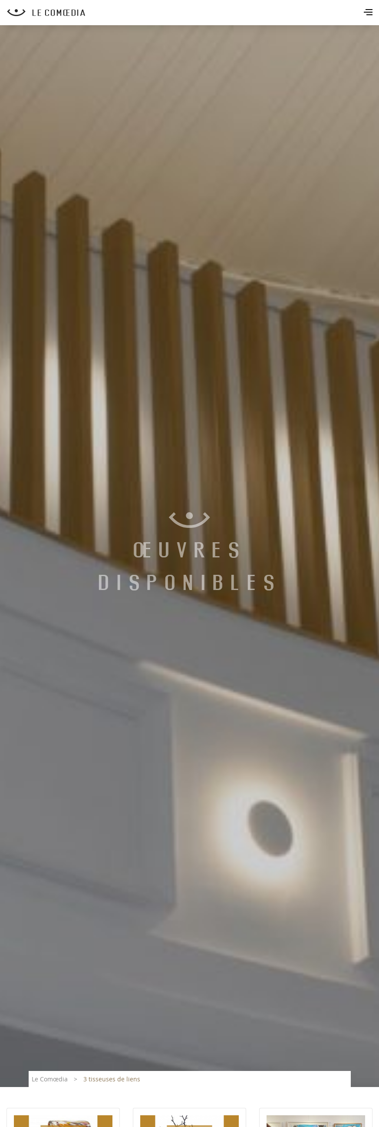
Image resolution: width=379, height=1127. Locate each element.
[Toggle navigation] (369, 13)
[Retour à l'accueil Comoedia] (193, 12)
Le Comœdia (50, 1079)
